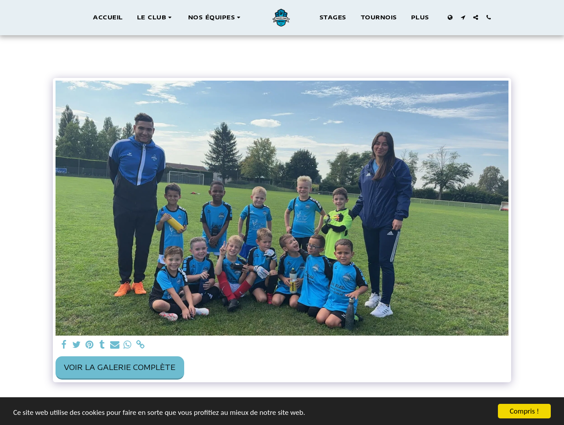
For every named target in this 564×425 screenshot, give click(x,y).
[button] (155, 17)
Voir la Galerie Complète (119, 367)
